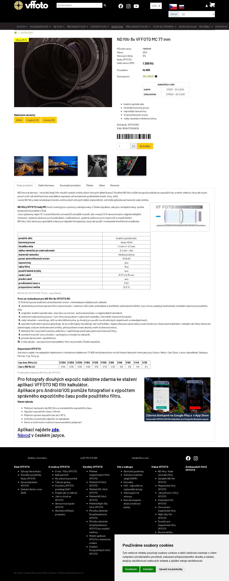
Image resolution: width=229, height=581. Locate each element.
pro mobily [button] (205, 26)
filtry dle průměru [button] (163, 26)
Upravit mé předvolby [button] (170, 569)
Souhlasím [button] (131, 569)
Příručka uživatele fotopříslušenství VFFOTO (98, 514)
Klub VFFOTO (22, 466)
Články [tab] (89, 185)
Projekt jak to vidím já (66, 492)
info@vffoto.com (140, 457)
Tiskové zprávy (63, 482)
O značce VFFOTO (59, 466)
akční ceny (117, 26)
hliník (19, 120)
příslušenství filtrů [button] (137, 26)
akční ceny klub (187, 26)
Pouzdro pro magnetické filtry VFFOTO (167, 525)
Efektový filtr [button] (99, 26)
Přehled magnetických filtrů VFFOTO (99, 475)
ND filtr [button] (58, 26)
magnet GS (33, 120)
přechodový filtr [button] (76, 26)
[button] (207, 5)
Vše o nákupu (125, 466)
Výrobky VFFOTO (93, 466)
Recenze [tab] (114, 185)
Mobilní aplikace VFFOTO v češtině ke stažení (100, 539)
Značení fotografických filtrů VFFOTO (99, 550)
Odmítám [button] (148, 569)
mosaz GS (49, 120)
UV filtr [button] (21, 26)
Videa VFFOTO (159, 466)
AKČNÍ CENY (27, 32)
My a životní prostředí (66, 478)
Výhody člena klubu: (31, 471)
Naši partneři (62, 474)
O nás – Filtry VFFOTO (66, 471)
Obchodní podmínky (134, 471)
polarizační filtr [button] (39, 26)
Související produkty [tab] (70, 185)
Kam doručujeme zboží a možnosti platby (132, 504)
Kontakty (128, 482)
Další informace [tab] (46, 185)
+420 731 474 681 (88, 457)
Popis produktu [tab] (25, 185)
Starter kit (221, 26)
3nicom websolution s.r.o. (71, 572)
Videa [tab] (102, 185)
